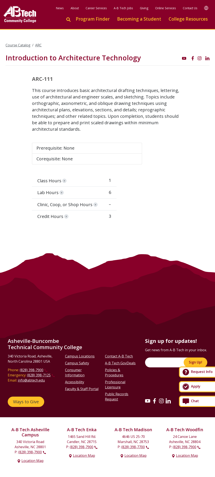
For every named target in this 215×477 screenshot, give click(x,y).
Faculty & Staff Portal (81, 389)
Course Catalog (18, 45)
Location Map (32, 460)
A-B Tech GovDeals (120, 363)
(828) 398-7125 (39, 375)
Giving (144, 8)
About (75, 8)
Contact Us (190, 8)
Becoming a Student (139, 19)
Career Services (96, 8)
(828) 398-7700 (133, 447)
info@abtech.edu (31, 380)
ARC (38, 45)
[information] (64, 181)
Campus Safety (77, 363)
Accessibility (74, 382)
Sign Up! (195, 362)
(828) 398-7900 (31, 370)
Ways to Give (26, 402)
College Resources (188, 19)
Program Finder (93, 19)
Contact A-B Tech (119, 356)
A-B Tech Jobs (123, 8)
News (60, 8)
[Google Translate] (206, 8)
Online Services (165, 8)
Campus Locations (80, 356)
